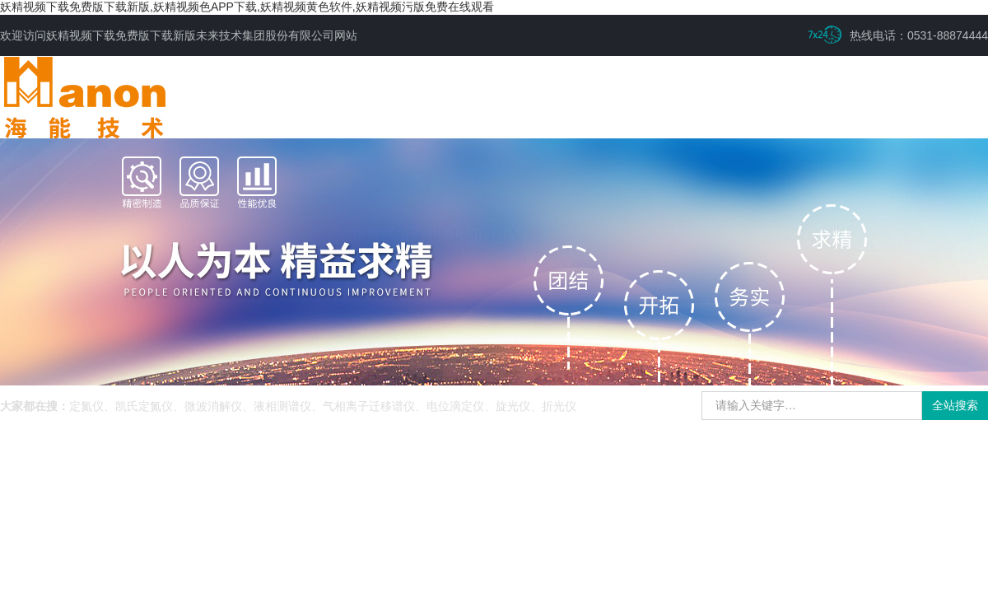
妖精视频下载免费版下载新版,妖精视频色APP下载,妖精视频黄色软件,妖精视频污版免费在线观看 (247, 6)
